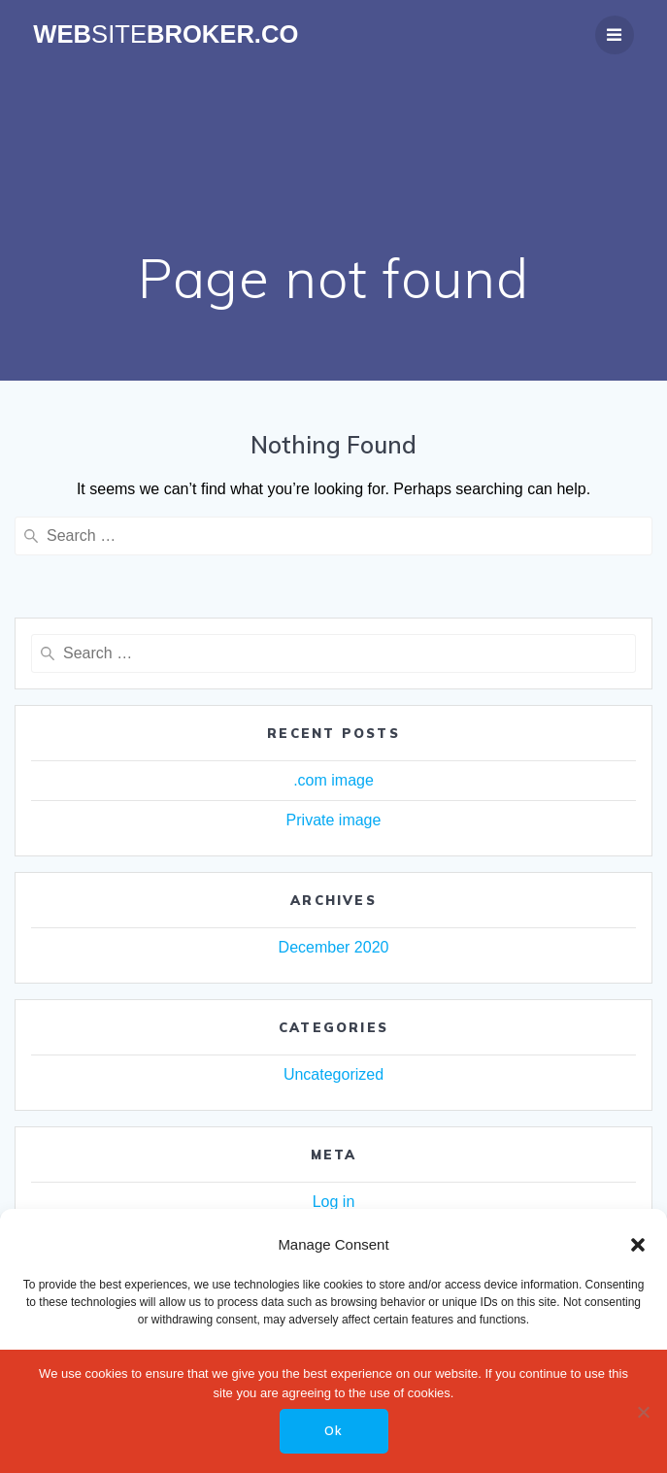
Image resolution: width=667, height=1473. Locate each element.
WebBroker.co (165, 35)
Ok (333, 1431)
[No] (642, 1412)
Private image (334, 820)
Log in (334, 1201)
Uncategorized (333, 1074)
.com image (333, 780)
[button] (638, 1245)
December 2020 (334, 947)
